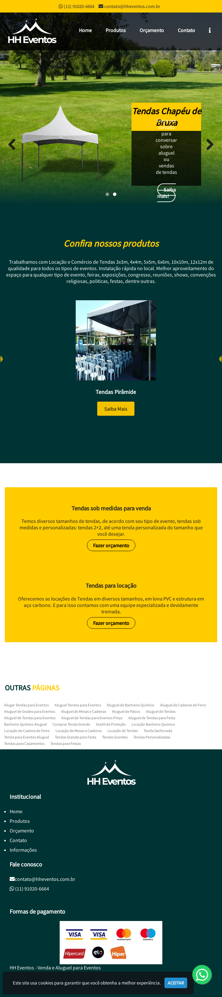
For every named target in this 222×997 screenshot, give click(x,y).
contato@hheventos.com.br (132, 6)
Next (207, 144)
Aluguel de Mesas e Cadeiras (83, 711)
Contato (186, 30)
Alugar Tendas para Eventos (26, 705)
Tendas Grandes (115, 737)
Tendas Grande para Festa (75, 737)
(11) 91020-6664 (79, 6)
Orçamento (152, 30)
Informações (23, 850)
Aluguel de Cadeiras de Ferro (183, 705)
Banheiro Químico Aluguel (25, 724)
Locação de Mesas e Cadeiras (78, 730)
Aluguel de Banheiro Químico (130, 705)
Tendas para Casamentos (24, 743)
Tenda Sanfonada (158, 730)
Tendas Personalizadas (151, 737)
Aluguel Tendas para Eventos (78, 705)
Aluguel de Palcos (126, 711)
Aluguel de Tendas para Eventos (29, 717)
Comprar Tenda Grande (71, 724)
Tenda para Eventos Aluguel (26, 737)
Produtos (116, 30)
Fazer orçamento (111, 545)
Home (85, 30)
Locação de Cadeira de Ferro (27, 730)
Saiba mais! (166, 192)
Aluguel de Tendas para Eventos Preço (92, 717)
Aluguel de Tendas (160, 711)
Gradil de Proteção (111, 724)
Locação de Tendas (122, 730)
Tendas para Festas (65, 743)
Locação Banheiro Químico (153, 724)
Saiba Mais (115, 408)
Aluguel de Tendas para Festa (151, 717)
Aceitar (176, 983)
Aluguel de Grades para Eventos (29, 711)
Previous (14, 144)
